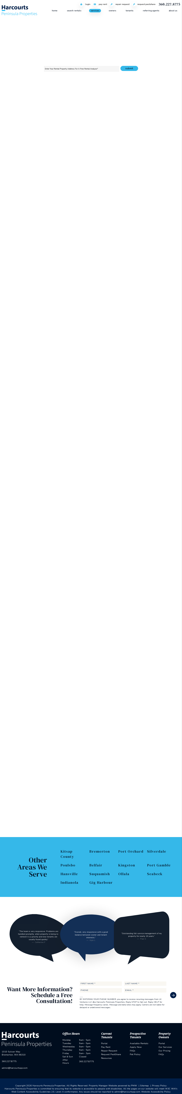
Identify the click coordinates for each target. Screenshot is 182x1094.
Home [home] (54, 10)
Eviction (130, 87)
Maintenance (104, 87)
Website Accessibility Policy (155, 1086)
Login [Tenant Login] (84, 4)
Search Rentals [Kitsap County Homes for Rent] (74, 10)
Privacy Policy (158, 191)
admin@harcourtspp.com (15, 1053)
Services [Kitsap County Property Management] (95, 10)
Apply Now (136, 1047)
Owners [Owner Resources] (112, 10)
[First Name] (101, 983)
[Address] (148, 144)
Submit (129, 68)
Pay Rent (105, 1047)
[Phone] (148, 138)
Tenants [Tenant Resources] (129, 10)
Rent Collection (88, 87)
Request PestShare (111, 1054)
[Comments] (148, 158)
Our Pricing (164, 1050)
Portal (104, 1043)
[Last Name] (145, 983)
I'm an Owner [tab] (131, 120)
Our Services (165, 1047)
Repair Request (109, 1050)
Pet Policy (135, 1054)
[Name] (148, 126)
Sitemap (144, 1080)
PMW (134, 1080)
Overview (42, 87)
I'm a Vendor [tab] (165, 120)
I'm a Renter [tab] (148, 120)
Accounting (118, 87)
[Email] (148, 132)
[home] (19, 10)
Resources (106, 1058)
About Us (173, 10)
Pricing (141, 87)
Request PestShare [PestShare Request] (144, 4)
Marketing (54, 87)
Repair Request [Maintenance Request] (119, 4)
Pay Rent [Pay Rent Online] (100, 4)
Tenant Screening (70, 87)
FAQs (132, 1050)
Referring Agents (151, 10)
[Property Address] (81, 69)
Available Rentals (139, 1043)
